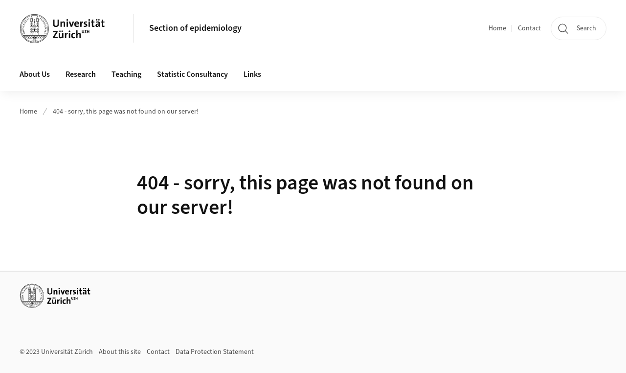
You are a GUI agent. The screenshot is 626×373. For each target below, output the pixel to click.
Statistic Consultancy (192, 74)
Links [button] (252, 74)
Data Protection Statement (215, 352)
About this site (120, 352)
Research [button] (81, 74)
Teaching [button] (126, 74)
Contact (529, 28)
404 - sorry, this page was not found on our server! (126, 112)
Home (497, 28)
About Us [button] (35, 74)
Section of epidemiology (195, 28)
